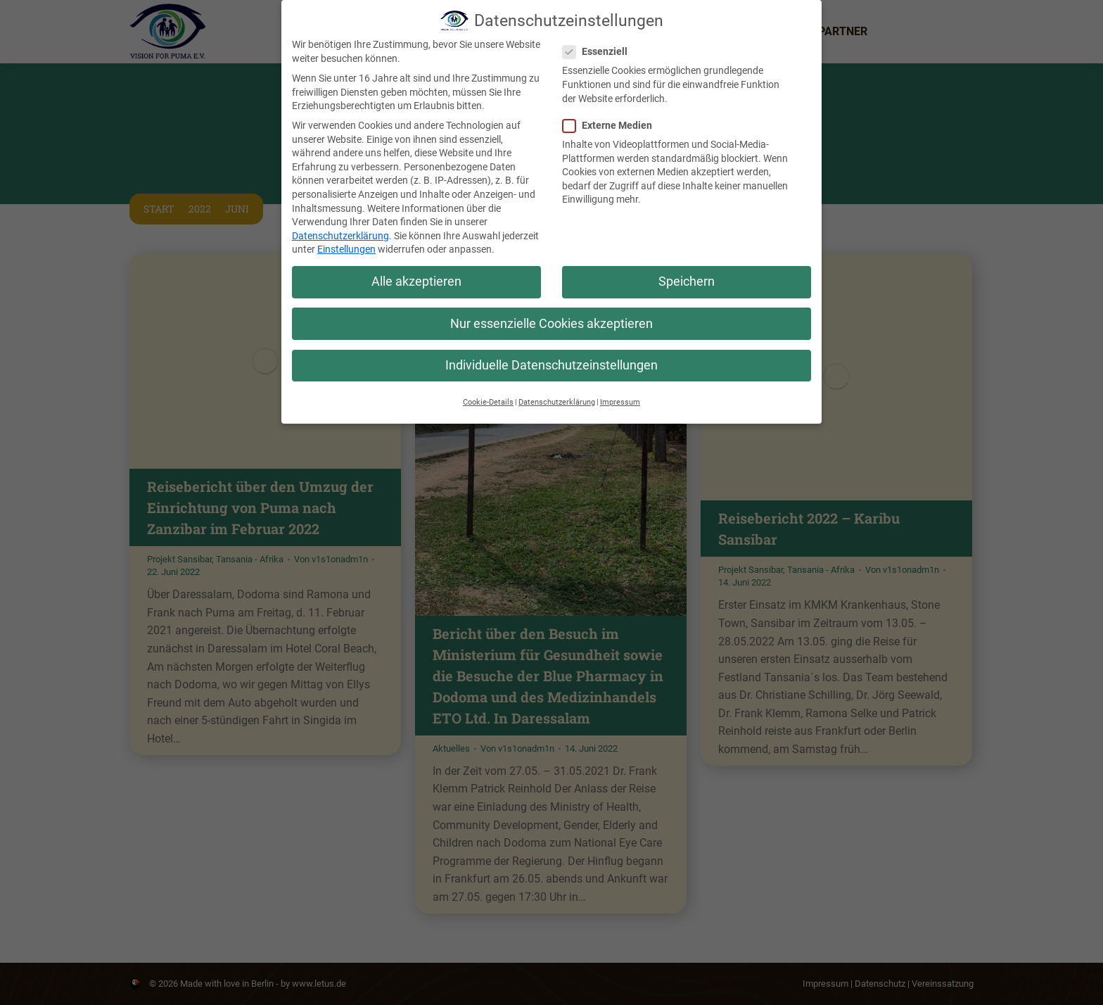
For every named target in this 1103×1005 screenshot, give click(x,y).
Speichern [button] (686, 281)
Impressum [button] (620, 402)
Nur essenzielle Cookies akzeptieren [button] (551, 324)
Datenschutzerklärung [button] (556, 402)
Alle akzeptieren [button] (416, 281)
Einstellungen (346, 249)
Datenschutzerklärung (340, 235)
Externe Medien (611, 125)
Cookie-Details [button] (488, 402)
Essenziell (599, 51)
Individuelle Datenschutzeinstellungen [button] (551, 365)
